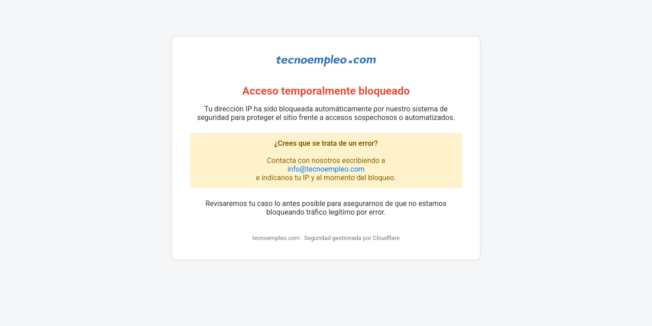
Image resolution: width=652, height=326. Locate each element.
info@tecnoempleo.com (326, 169)
